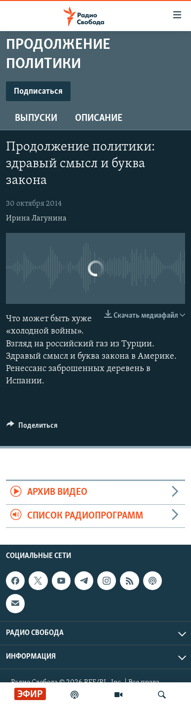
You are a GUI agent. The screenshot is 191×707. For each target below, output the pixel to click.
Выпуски (36, 118)
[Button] (32, 427)
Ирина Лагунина (36, 219)
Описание (98, 118)
